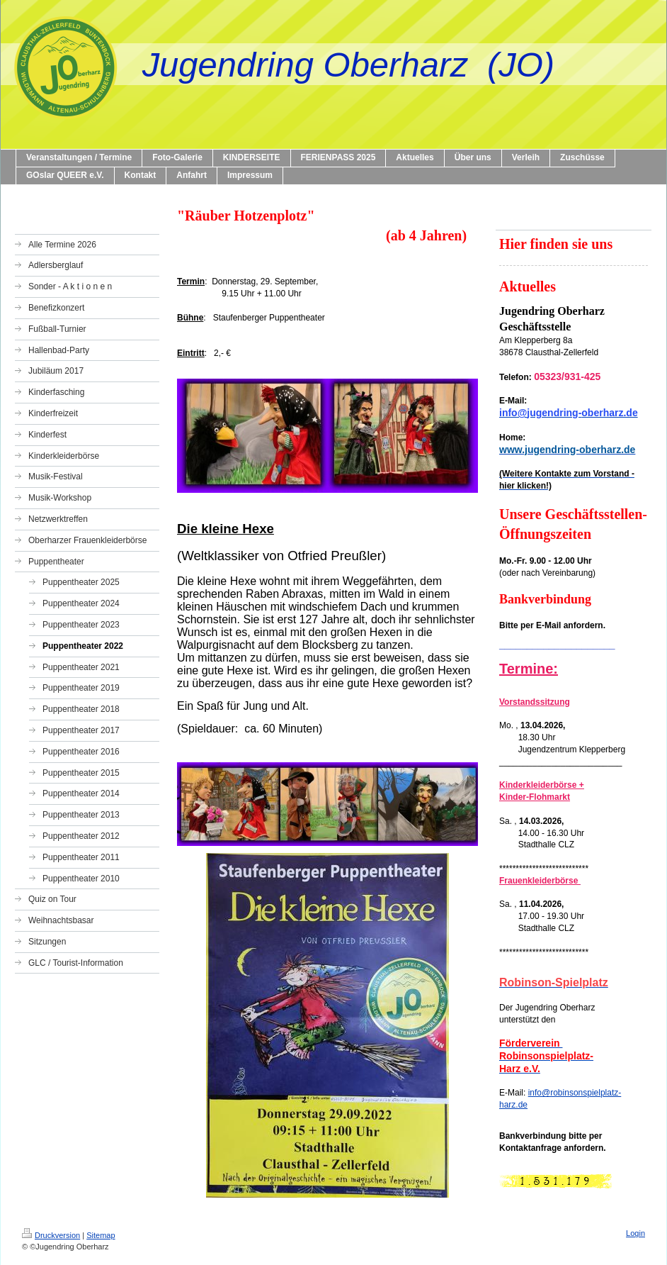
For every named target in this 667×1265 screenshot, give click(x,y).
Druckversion (51, 1235)
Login (635, 1233)
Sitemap (100, 1235)
